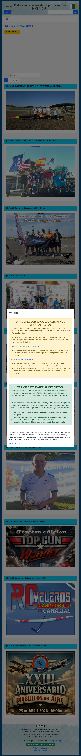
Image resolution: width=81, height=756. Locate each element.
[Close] (71, 313)
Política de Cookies (16, 444)
